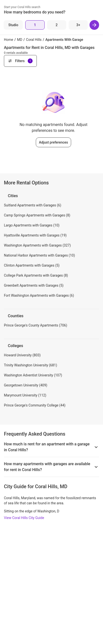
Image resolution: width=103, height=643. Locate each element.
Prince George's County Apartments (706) (35, 325)
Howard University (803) (22, 355)
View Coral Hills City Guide (24, 518)
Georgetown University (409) (25, 385)
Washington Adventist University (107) (33, 375)
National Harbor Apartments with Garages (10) (39, 255)
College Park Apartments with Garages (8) (36, 275)
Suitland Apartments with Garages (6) (32, 205)
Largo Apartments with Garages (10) (31, 225)
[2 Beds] (56, 25)
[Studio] (13, 25)
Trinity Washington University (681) (30, 365)
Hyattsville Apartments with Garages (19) (35, 235)
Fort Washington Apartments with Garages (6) (39, 295)
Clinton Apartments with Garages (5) (32, 265)
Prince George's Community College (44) (34, 405)
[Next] (94, 25)
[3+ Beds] (78, 25)
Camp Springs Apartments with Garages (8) (37, 215)
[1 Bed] (35, 25)
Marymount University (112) (25, 395)
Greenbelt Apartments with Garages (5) (34, 285)
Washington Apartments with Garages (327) (37, 245)
